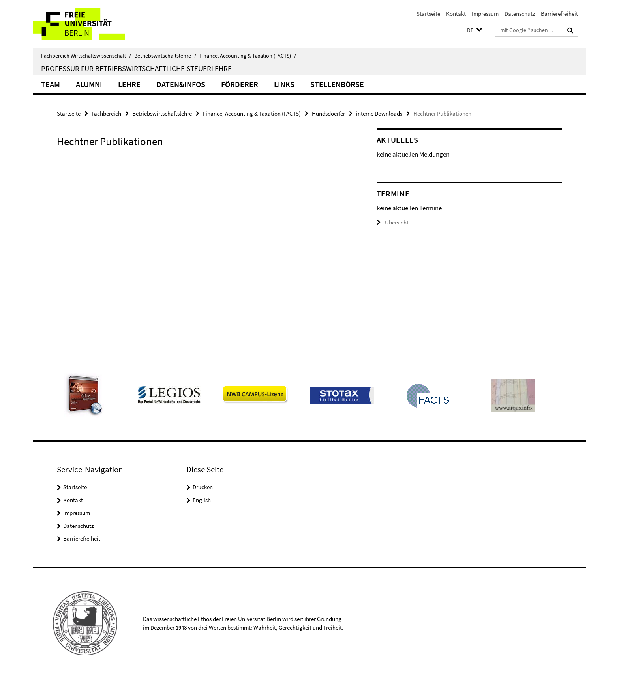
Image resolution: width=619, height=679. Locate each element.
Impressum (485, 13)
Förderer (239, 84)
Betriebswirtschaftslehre (165, 55)
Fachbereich (106, 113)
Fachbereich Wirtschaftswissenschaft (86, 55)
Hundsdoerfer (328, 113)
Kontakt (456, 13)
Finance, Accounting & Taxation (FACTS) (247, 55)
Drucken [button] (203, 487)
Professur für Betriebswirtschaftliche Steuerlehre (136, 68)
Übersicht (393, 222)
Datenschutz (520, 13)
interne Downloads (379, 113)
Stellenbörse (337, 84)
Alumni (89, 84)
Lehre (129, 84)
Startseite (428, 13)
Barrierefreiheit (559, 13)
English (202, 500)
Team (50, 84)
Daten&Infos (180, 84)
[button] (474, 30)
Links (284, 84)
